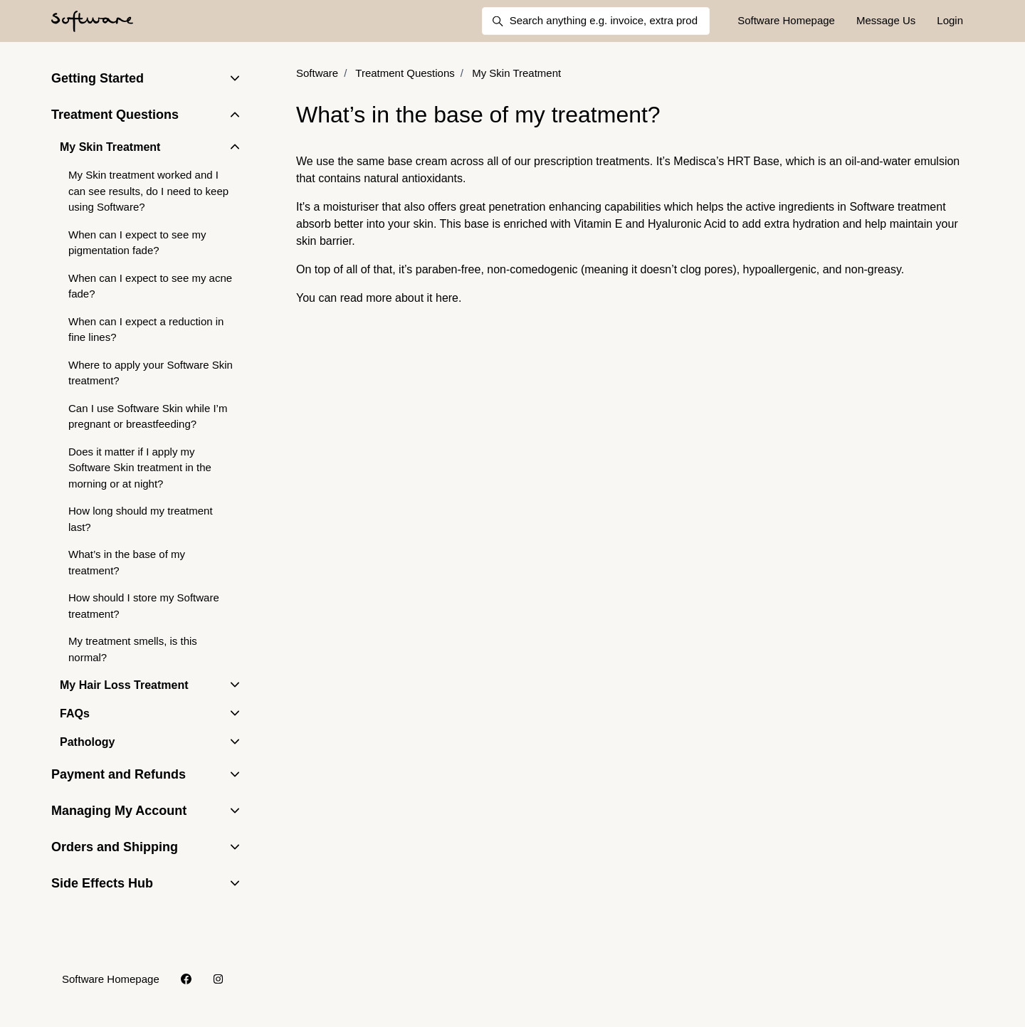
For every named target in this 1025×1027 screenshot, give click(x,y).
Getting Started (97, 78)
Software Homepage (786, 20)
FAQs (75, 713)
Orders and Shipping (114, 847)
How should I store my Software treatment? (143, 605)
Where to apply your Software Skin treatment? (150, 373)
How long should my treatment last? (140, 519)
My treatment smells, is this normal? (132, 649)
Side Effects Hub (102, 883)
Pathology (87, 742)
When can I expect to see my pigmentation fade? (137, 242)
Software (317, 73)
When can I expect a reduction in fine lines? (146, 329)
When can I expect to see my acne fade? (150, 286)
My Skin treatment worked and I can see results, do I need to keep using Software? (148, 191)
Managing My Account (118, 811)
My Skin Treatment (516, 73)
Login (950, 20)
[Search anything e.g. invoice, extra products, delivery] (596, 21)
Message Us (885, 20)
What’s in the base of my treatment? (126, 562)
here (447, 298)
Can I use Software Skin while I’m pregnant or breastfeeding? (147, 416)
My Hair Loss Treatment (124, 685)
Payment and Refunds (118, 774)
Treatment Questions (405, 73)
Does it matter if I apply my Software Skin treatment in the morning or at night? (139, 468)
